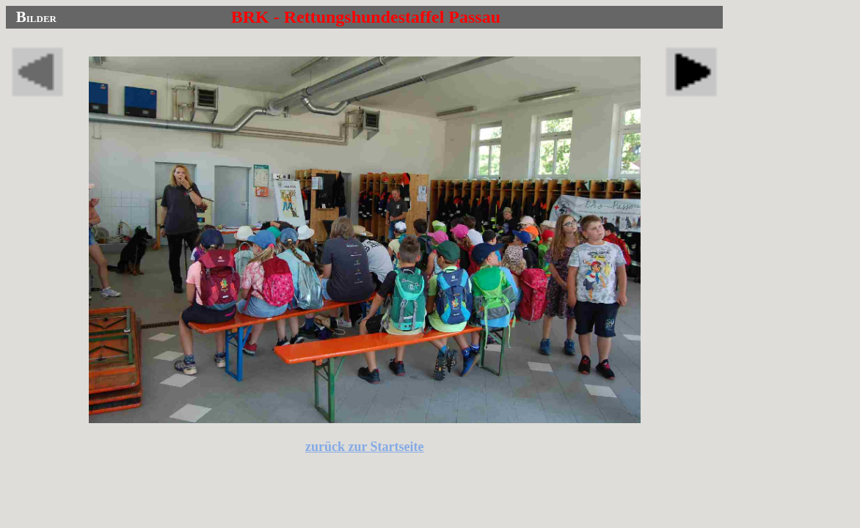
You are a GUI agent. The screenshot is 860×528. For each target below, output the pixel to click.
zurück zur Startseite (364, 446)
